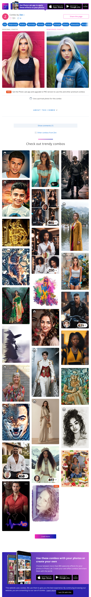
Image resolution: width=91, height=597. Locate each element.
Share (76, 16)
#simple (57, 24)
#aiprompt (13, 24)
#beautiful (75, 24)
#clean (48, 24)
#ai (4, 24)
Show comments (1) (45, 125)
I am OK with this (64, 592)
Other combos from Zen (45, 132)
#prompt (31, 24)
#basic (65, 24)
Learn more (51, 590)
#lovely (41, 24)
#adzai (22, 24)
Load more (45, 536)
